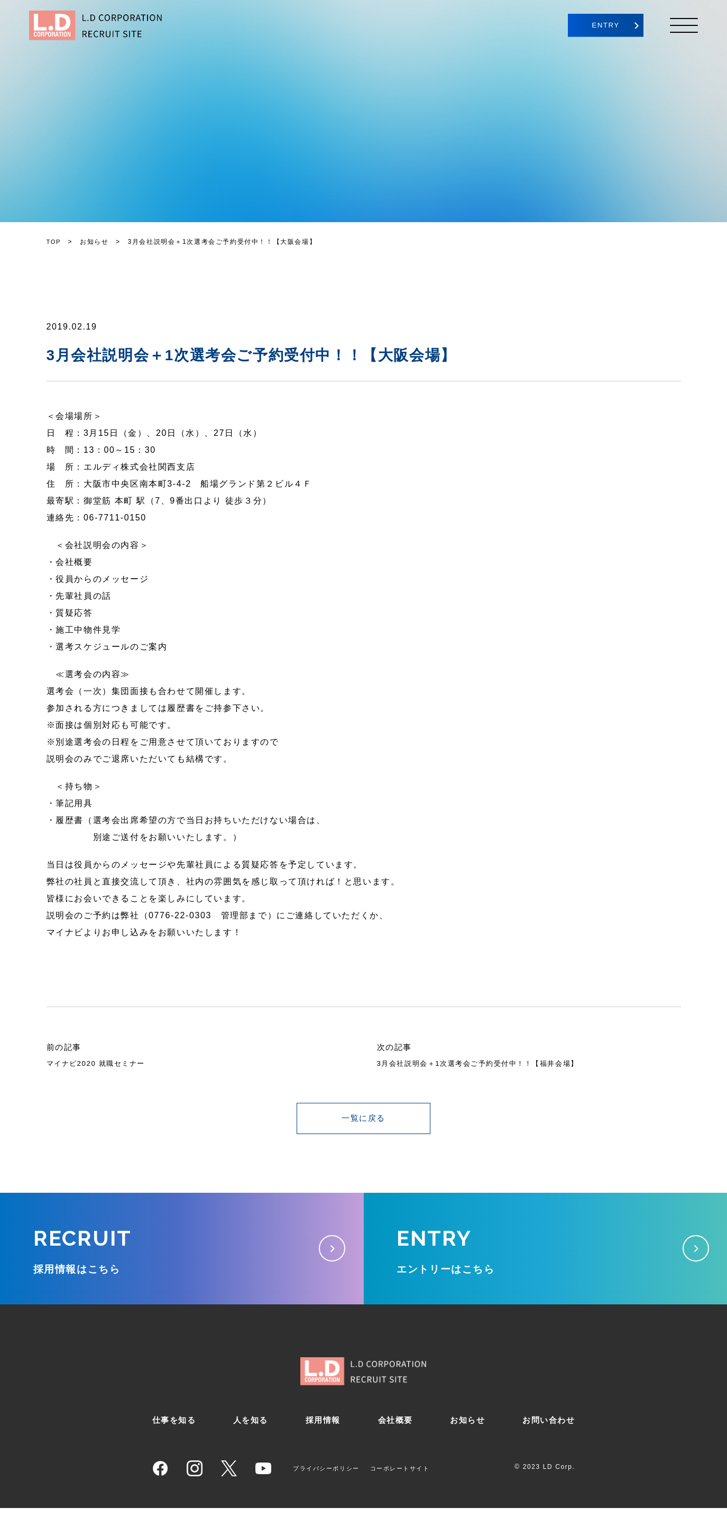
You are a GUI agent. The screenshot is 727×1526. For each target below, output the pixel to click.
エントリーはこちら (545, 1256)
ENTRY (594, 25)
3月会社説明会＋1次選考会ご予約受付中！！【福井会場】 (485, 1063)
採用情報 (323, 1437)
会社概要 (394, 1437)
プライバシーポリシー (329, 1486)
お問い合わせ (547, 1437)
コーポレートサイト (407, 1486)
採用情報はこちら (181, 1256)
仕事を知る (175, 1437)
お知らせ (466, 1437)
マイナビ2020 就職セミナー (103, 1063)
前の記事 (65, 1047)
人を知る (251, 1437)
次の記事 (395, 1047)
